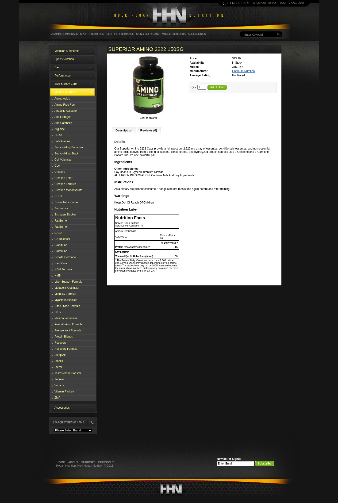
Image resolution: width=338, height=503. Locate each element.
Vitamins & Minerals (64, 34)
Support (88, 462)
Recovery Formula (65, 348)
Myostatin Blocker (65, 300)
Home (61, 462)
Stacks (58, 361)
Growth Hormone (65, 257)
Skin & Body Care (148, 34)
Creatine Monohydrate (68, 190)
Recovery (60, 342)
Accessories (197, 34)
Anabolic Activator (65, 110)
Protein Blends (63, 336)
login (283, 3)
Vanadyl (59, 385)
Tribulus (59, 379)
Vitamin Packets (64, 391)
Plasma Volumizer (65, 318)
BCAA (58, 135)
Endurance (61, 208)
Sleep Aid (60, 355)
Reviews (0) (148, 130)
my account (296, 3)
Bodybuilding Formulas (68, 147)
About (73, 462)
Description (123, 130)
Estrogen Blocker (65, 214)
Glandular (60, 245)
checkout (259, 3)
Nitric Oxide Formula (67, 306)
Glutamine (60, 251)
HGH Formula (63, 269)
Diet (109, 34)
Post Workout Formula (68, 324)
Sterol (58, 367)
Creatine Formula (65, 184)
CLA (57, 165)
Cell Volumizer (63, 159)
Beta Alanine (62, 141)
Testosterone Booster (67, 373)
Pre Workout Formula (67, 330)
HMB (57, 275)
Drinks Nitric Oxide (66, 202)
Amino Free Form (65, 104)
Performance (124, 34)
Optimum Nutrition (243, 71)
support (273, 3)
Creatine (59, 171)
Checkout (106, 462)
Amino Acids (62, 98)
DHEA (58, 196)
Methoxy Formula (65, 294)
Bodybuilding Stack (66, 153)
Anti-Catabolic (63, 123)
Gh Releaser (62, 239)
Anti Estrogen (62, 117)
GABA (58, 232)
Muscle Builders (173, 34)
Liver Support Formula (68, 281)
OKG (57, 312)
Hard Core (60, 263)
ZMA (57, 397)
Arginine (59, 129)
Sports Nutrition (92, 34)
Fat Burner (61, 220)
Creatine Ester (63, 178)
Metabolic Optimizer (66, 287)
